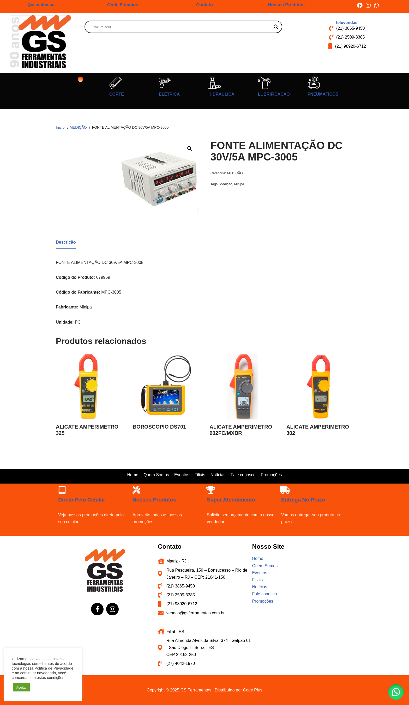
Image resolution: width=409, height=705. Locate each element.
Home (132, 475)
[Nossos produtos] (133, 488)
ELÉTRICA (169, 94)
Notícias (218, 475)
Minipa (239, 184)
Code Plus (252, 690)
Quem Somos (40, 4)
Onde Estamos (122, 4)
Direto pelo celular (80, 499)
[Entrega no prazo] (282, 488)
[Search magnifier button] (276, 26)
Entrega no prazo (302, 499)
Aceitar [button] (21, 687)
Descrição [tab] (66, 242)
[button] (80, 79)
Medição (225, 184)
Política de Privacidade (53, 668)
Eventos (181, 475)
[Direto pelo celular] (59, 488)
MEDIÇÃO (78, 127)
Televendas (346, 22)
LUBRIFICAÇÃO (274, 94)
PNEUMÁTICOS (323, 94)
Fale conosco (243, 475)
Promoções (271, 475)
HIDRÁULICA (221, 94)
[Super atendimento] (208, 488)
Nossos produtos (153, 499)
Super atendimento (230, 499)
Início (60, 127)
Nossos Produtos (286, 4)
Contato (204, 4)
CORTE (116, 94)
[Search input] (181, 26)
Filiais (200, 475)
